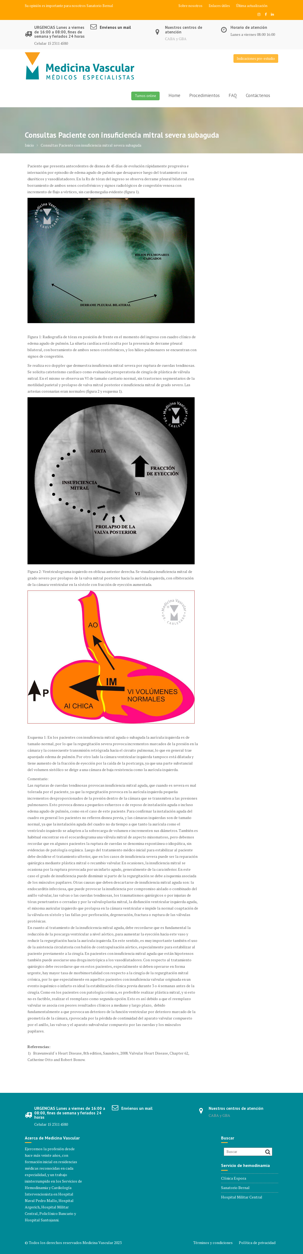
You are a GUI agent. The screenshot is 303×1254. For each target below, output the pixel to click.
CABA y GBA (176, 38)
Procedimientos (204, 95)
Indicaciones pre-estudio (256, 58)
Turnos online (145, 96)
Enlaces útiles (219, 5)
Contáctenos (258, 95)
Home (174, 95)
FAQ (233, 95)
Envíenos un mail (115, 27)
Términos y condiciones (213, 1242)
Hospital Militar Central (241, 1197)
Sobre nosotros (190, 5)
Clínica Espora (233, 1178)
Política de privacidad (257, 1242)
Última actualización (251, 5)
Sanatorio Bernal (100, 5)
